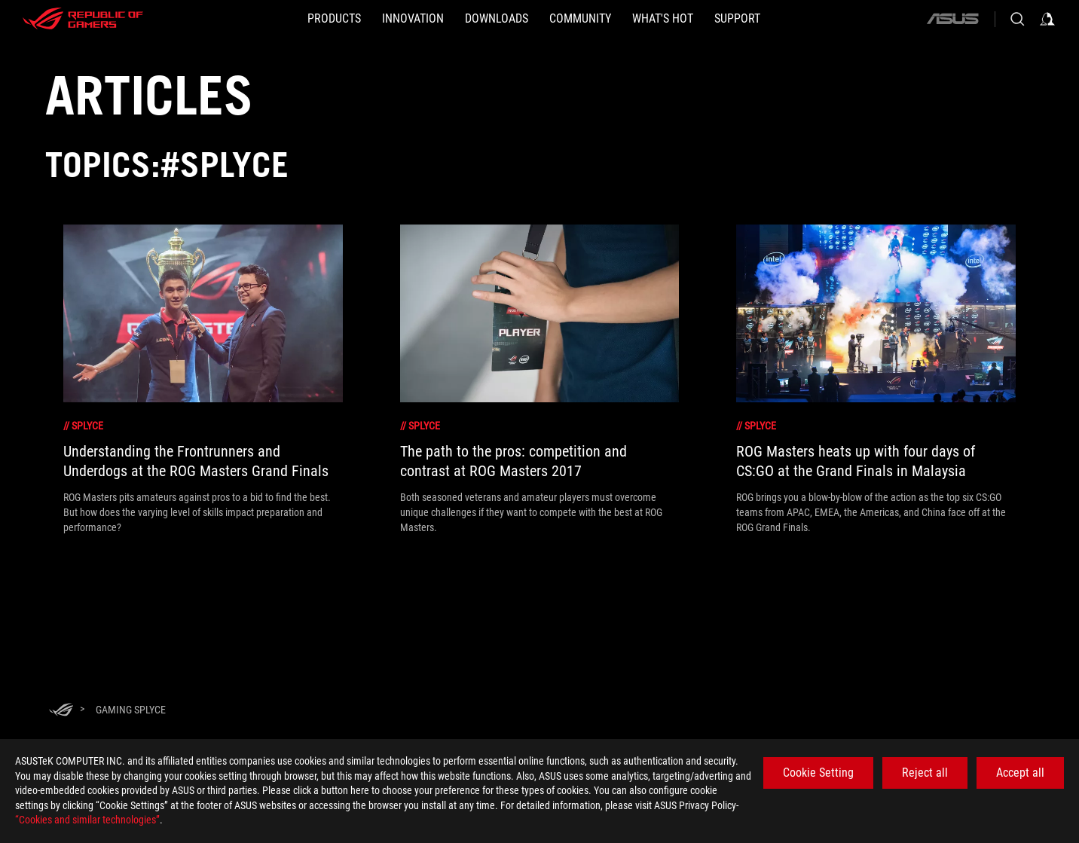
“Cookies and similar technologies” (87, 820)
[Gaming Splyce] (131, 710)
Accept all (1020, 772)
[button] (334, 19)
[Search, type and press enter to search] (1017, 19)
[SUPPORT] (737, 19)
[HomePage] (61, 711)
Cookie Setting (818, 772)
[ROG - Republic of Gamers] (83, 19)
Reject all (925, 772)
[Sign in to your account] (1047, 19)
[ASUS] (952, 19)
